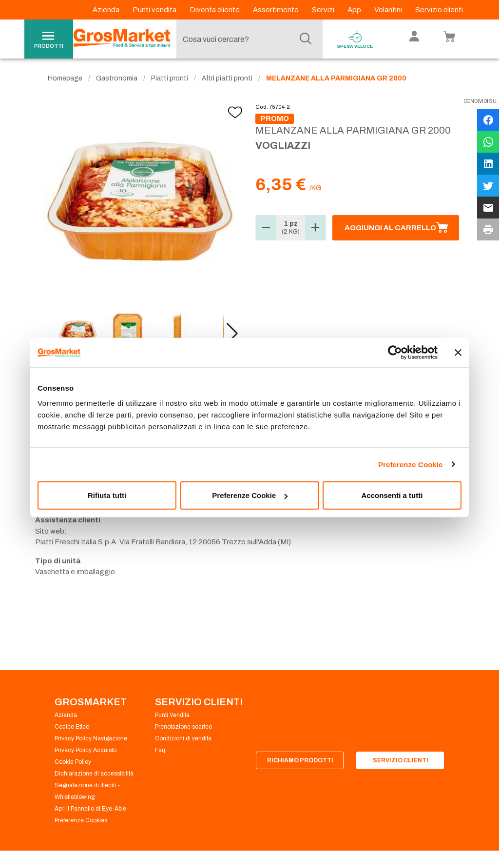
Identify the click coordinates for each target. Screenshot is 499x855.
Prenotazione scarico (183, 726)
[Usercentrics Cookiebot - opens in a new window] (395, 352)
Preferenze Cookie (410, 464)
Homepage (65, 78)
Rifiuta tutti (107, 495)
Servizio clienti (439, 10)
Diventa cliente (215, 10)
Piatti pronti (169, 78)
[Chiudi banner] (458, 352)
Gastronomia (116, 78)
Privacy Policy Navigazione (91, 738)
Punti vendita (155, 10)
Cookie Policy (73, 761)
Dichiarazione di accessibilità (94, 773)
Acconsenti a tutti (392, 495)
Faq (160, 750)
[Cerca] (305, 39)
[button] (232, 333)
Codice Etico (72, 726)
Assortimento (276, 10)
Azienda (107, 10)
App (355, 10)
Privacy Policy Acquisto (85, 750)
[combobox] (247, 39)
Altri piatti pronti (227, 78)
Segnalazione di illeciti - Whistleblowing (87, 791)
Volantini (388, 10)
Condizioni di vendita (183, 738)
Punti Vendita (172, 715)
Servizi (324, 10)
